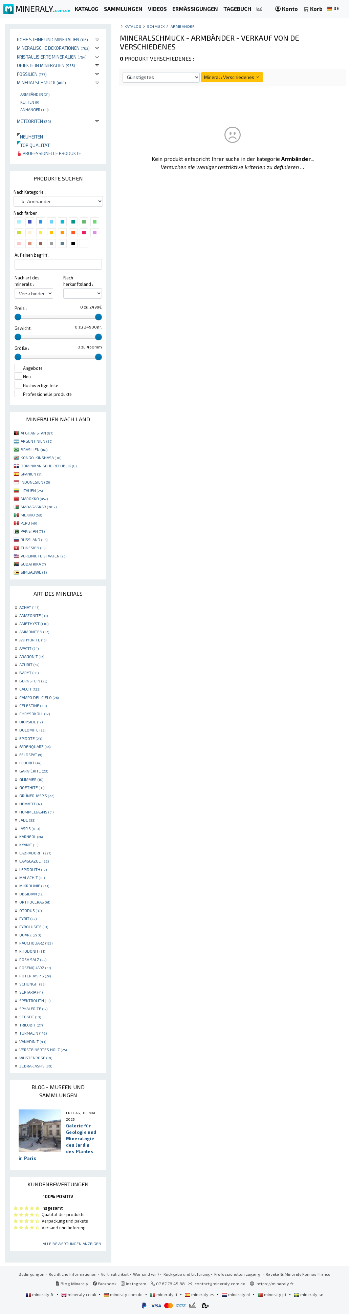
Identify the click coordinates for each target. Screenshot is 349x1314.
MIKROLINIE (34, 885)
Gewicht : (23, 328)
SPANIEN (31, 473)
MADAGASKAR (39, 506)
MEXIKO (31, 514)
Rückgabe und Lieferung (186, 1274)
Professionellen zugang (237, 1274)
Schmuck (156, 26)
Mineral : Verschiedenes (232, 77)
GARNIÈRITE (33, 770)
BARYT (29, 672)
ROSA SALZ (32, 959)
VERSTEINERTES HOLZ (43, 1049)
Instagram (133, 1283)
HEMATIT (30, 803)
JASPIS (29, 828)
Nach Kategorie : (30, 192)
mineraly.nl (236, 1294)
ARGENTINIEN (36, 441)
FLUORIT (30, 762)
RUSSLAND (34, 539)
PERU (29, 523)
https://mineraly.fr (275, 1283)
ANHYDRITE (32, 639)
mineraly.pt (272, 1294)
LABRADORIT (35, 852)
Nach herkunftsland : (78, 281)
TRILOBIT (31, 1024)
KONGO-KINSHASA (41, 457)
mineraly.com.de (124, 1294)
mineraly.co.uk (79, 1294)
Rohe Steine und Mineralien (52, 39)
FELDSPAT (30, 754)
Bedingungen (31, 1274)
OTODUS (30, 910)
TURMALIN (33, 1033)
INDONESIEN (35, 482)
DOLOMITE (32, 729)
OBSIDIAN (31, 893)
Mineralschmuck (41, 82)
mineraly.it (164, 1294)
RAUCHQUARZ (35, 942)
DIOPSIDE (31, 721)
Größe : (22, 348)
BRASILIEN (34, 449)
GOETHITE (31, 787)
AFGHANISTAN (37, 432)
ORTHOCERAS (34, 901)
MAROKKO (34, 498)
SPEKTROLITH (34, 1000)
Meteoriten (34, 121)
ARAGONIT (31, 656)
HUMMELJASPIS (36, 811)
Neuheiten (30, 137)
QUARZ (30, 934)
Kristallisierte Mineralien (52, 57)
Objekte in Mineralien (46, 65)
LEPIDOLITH (33, 869)
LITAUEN (32, 490)
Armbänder (34, 94)
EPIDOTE (30, 738)
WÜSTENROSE (35, 1057)
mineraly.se (308, 1294)
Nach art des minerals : (27, 281)
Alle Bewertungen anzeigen (72, 1243)
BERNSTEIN (33, 680)
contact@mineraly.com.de (220, 1283)
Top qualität (33, 145)
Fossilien (32, 74)
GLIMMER (31, 779)
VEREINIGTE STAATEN (43, 555)
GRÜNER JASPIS (36, 795)
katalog (133, 26)
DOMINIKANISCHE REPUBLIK (49, 465)
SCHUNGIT (32, 983)
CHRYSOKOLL (34, 713)
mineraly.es (200, 1294)
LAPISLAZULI (34, 861)
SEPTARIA (31, 992)
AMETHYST (33, 623)
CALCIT (29, 688)
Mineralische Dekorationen (53, 48)
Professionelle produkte (49, 153)
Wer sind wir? (146, 1274)
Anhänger (34, 109)
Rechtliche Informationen (72, 1274)
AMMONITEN (34, 631)
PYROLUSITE (33, 926)
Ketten (29, 102)
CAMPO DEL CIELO (39, 697)
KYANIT (28, 844)
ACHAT (29, 607)
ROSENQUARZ (35, 967)
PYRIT (28, 918)
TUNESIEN (33, 547)
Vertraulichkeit (115, 1274)
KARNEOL (31, 836)
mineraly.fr (40, 1294)
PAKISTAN (33, 531)
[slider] (18, 317)
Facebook (104, 1283)
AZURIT (29, 664)
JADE (27, 820)
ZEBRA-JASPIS (35, 1065)
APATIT (29, 648)
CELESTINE (33, 705)
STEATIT (30, 1016)
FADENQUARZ (34, 746)
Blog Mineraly (72, 1283)
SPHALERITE (33, 1008)
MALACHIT (32, 877)
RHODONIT (32, 951)
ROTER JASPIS (35, 975)
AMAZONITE (33, 615)
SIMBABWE (34, 572)
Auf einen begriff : (32, 255)
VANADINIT (32, 1041)
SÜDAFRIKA (33, 563)
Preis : (21, 308)
